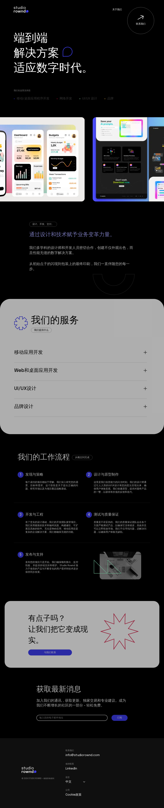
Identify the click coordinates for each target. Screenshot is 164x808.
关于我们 (117, 9)
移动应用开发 (80, 359)
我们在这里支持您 (22, 91)
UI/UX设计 (80, 395)
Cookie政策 (73, 794)
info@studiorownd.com (83, 755)
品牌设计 (80, 413)
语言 (68, 777)
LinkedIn (71, 768)
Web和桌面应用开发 (80, 377)
